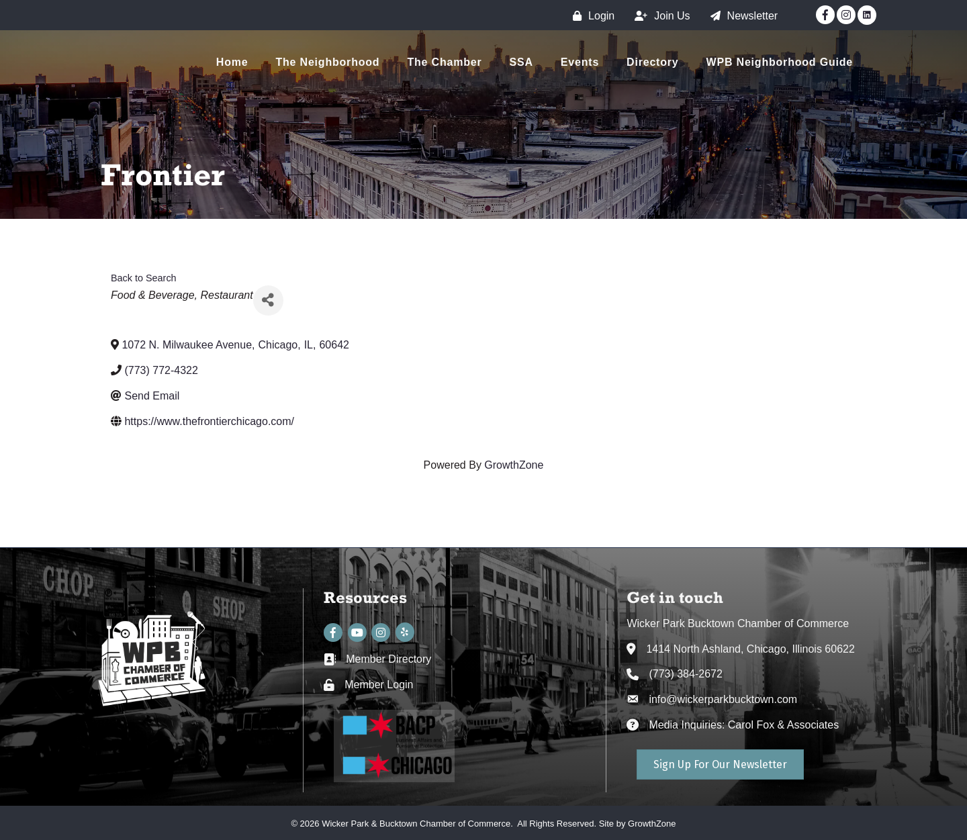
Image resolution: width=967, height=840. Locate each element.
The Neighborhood (327, 62)
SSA (521, 62)
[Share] (268, 300)
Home (232, 62)
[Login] (590, 16)
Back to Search (144, 278)
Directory (652, 62)
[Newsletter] (741, 16)
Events (580, 62)
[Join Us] (659, 16)
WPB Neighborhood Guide (779, 62)
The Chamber (444, 62)
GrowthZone (513, 465)
